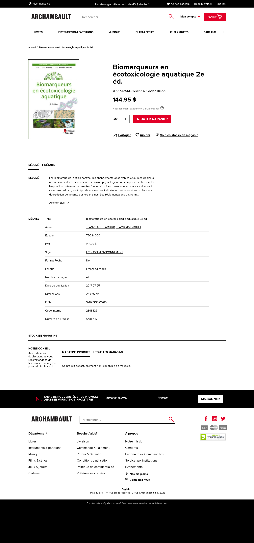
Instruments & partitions (75, 32)
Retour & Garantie (89, 454)
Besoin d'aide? (203, 4)
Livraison (83, 441)
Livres (38, 32)
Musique (114, 32)
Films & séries (145, 32)
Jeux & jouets (179, 32)
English (221, 4)
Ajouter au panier (152, 119)
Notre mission (134, 441)
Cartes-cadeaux (178, 4)
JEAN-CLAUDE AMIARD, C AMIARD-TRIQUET (140, 91)
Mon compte (188, 17)
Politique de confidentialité (95, 467)
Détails (49, 165)
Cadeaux (210, 32)
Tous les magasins (109, 352)
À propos (131, 433)
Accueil (32, 47)
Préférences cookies (91, 473)
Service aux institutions (141, 460)
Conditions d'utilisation (93, 460)
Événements (133, 467)
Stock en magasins (42, 336)
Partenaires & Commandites (144, 454)
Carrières (131, 447)
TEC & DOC (93, 235)
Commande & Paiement (93, 447)
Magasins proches (76, 352)
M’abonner (210, 399)
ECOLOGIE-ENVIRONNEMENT (104, 252)
